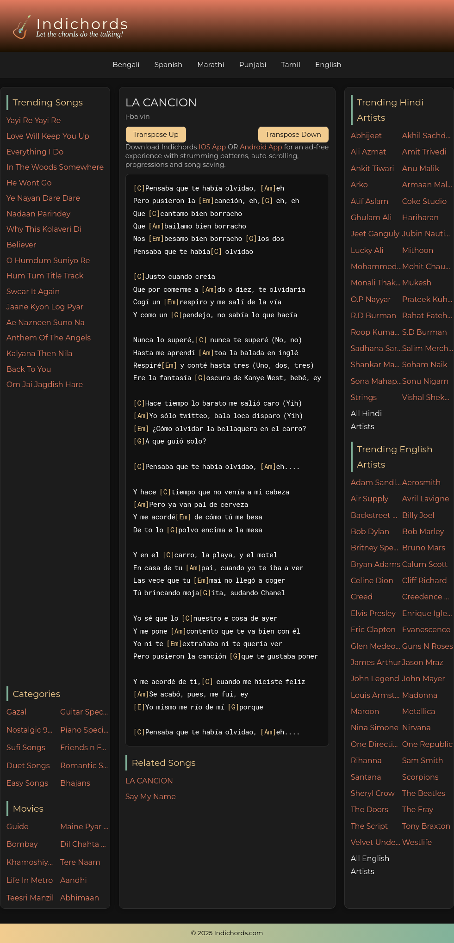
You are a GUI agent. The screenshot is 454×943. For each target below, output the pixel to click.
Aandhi (73, 880)
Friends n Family (85, 747)
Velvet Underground (376, 842)
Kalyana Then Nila (39, 353)
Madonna (420, 695)
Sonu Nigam (425, 381)
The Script (369, 826)
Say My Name (150, 796)
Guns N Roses (427, 646)
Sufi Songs (25, 747)
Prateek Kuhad (428, 299)
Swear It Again (33, 291)
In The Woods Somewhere (55, 167)
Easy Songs (27, 783)
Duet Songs (28, 765)
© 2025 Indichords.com (227, 933)
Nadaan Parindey (38, 214)
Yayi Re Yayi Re (33, 120)
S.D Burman (424, 332)
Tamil (291, 64)
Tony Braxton (426, 826)
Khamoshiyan (31, 862)
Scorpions (420, 777)
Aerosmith (421, 482)
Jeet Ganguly (375, 233)
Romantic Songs (85, 765)
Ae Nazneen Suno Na (45, 322)
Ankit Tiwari (372, 168)
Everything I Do (35, 152)
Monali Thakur (376, 282)
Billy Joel (418, 515)
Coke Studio (424, 201)
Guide (17, 826)
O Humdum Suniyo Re (48, 260)
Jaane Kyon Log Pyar (45, 306)
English (328, 64)
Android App (261, 147)
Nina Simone (374, 727)
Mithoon (418, 250)
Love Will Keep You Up (47, 136)
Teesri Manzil (30, 898)
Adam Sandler (376, 482)
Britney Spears (376, 547)
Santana (366, 777)
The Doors (369, 809)
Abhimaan (79, 898)
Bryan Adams (376, 564)
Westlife (417, 842)
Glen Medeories (376, 646)
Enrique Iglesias (428, 613)
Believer (21, 244)
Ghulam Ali (371, 217)
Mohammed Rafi (376, 266)
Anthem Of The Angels (48, 337)
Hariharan (420, 217)
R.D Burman (374, 315)
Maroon (365, 711)
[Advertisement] (58, 539)
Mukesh (417, 282)
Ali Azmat (368, 152)
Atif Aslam (370, 201)
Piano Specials (85, 730)
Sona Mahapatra (376, 381)
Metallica (418, 711)
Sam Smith (422, 760)
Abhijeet (366, 135)
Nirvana (416, 727)
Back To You (28, 369)
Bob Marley (423, 531)
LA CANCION (149, 781)
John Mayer (423, 678)
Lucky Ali (367, 250)
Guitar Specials (85, 712)
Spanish (169, 64)
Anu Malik (420, 168)
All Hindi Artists (366, 420)
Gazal (16, 712)
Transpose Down (293, 134)
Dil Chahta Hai (85, 844)
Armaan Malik (428, 184)
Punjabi (253, 64)
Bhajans (75, 783)
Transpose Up (156, 134)
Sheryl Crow (373, 793)
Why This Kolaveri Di (43, 229)
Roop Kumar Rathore (376, 332)
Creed (362, 596)
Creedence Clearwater (428, 596)
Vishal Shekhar (428, 397)
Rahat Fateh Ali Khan (428, 315)
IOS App (212, 147)
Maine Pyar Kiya (85, 826)
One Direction (376, 744)
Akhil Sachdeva (428, 135)
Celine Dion (372, 580)
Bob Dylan (370, 531)
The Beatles (423, 793)
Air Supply (370, 498)
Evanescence (426, 629)
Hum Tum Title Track (44, 275)
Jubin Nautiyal (428, 233)
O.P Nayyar (371, 299)
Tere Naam (80, 862)
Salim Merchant (428, 348)
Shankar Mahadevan (376, 364)
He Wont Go (29, 183)
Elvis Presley (373, 613)
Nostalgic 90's (31, 730)
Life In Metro (29, 880)
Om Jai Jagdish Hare (44, 384)
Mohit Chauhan (428, 266)
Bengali (125, 64)
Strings (364, 397)
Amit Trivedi (424, 152)
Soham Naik (425, 364)
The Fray (417, 809)
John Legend (375, 678)
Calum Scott (425, 564)
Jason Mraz (422, 662)
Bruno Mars (423, 547)
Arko (359, 184)
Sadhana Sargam (376, 348)
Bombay (22, 844)
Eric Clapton (373, 629)
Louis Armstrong (376, 695)
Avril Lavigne (425, 498)
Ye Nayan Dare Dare (43, 198)
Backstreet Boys (376, 515)
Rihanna (366, 760)
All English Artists (370, 864)
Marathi (210, 64)
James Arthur (376, 662)
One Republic (427, 744)
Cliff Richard (424, 580)
